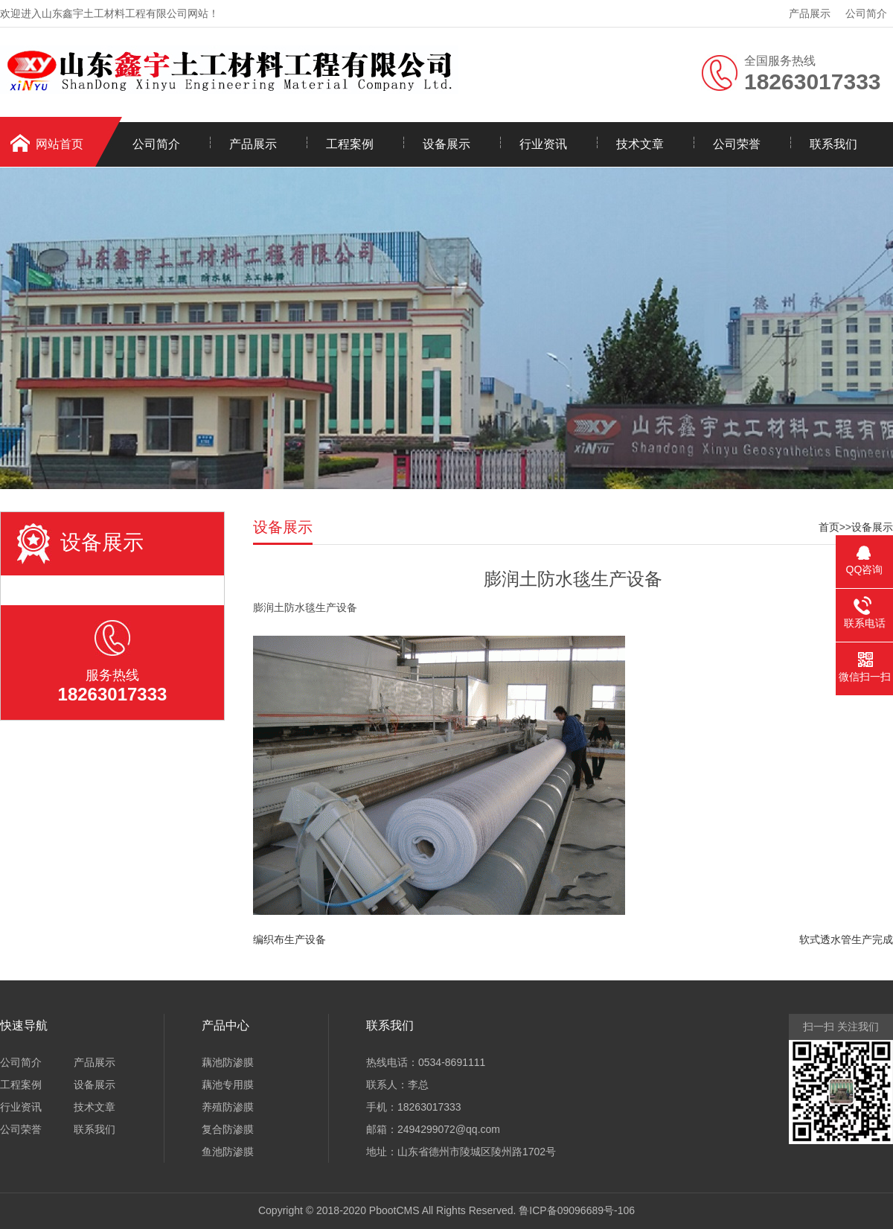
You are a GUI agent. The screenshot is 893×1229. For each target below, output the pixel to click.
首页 (829, 527)
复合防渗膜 (228, 1129)
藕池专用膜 (228, 1085)
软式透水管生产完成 (846, 939)
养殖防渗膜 (228, 1107)
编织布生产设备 (289, 939)
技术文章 (640, 144)
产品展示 (809, 13)
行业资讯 (543, 144)
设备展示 (446, 144)
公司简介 (866, 13)
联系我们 (833, 144)
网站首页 (59, 144)
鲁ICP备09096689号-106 (577, 1210)
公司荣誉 (737, 144)
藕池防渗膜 (228, 1062)
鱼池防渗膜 (228, 1152)
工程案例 (350, 144)
